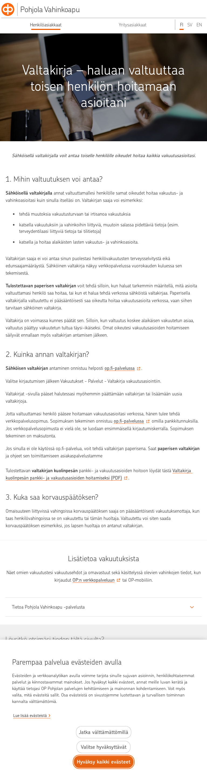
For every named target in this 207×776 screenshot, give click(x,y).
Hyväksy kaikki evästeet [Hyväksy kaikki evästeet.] (103, 762)
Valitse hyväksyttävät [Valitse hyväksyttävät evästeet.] (103, 747)
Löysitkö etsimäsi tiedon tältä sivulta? (54, 639)
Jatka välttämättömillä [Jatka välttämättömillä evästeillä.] (103, 732)
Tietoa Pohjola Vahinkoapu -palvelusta (48, 607)
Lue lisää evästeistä (30, 715)
